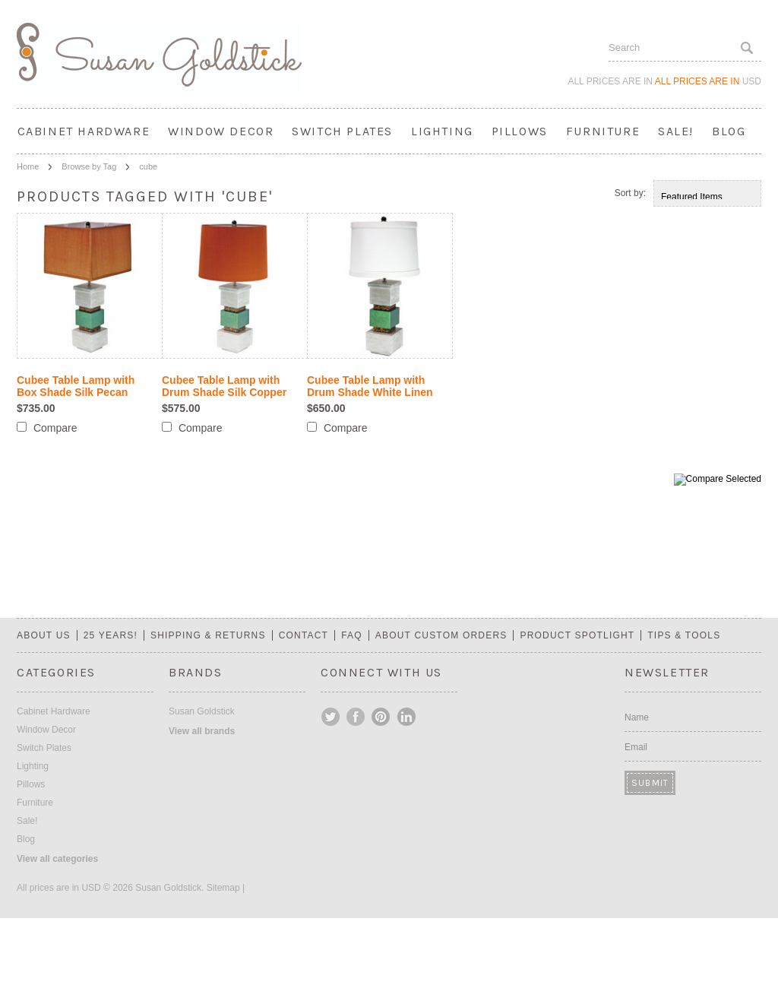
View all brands (202, 731)
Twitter (331, 716)
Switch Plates (342, 131)
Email (636, 747)
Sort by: (630, 193)
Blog (728, 131)
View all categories (57, 859)
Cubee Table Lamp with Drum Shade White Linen (370, 386)
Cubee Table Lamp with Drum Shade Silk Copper (224, 386)
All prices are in (708, 81)
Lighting (442, 131)
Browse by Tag (89, 166)
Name (637, 717)
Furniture (603, 131)
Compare (55, 428)
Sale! (676, 131)
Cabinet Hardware (83, 131)
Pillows (520, 131)
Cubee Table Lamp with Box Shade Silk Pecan (75, 386)
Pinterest (381, 716)
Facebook (356, 716)
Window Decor (221, 131)
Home (28, 166)
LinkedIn (406, 716)
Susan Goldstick (202, 711)
